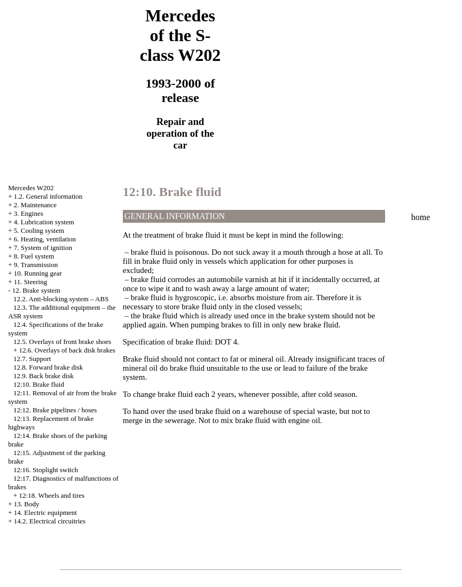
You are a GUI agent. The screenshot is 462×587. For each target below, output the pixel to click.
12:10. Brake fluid (38, 384)
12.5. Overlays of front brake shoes (62, 342)
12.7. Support (32, 359)
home (420, 217)
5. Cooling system (39, 230)
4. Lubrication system (44, 222)
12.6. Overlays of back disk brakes (67, 350)
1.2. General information (48, 196)
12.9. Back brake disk (43, 376)
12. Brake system (36, 290)
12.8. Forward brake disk (48, 367)
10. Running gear (38, 273)
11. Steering (30, 282)
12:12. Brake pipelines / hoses (55, 410)
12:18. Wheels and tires (52, 495)
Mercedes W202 (30, 188)
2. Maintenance (35, 205)
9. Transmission (36, 265)
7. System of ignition (43, 248)
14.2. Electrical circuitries (49, 521)
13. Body (27, 504)
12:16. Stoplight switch (45, 470)
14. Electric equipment (45, 512)
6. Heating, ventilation (45, 239)
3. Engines (28, 213)
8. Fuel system (34, 256)
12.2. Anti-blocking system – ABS (60, 299)
